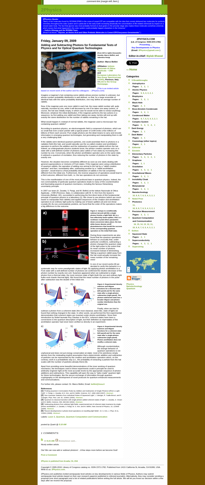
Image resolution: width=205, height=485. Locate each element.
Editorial (136, 147)
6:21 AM (50, 441)
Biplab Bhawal (154, 56)
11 (134, 205)
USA (76, 461)
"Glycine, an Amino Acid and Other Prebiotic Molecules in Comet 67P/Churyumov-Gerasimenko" (99, 32)
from (61, 461)
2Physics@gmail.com (149, 50)
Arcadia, (67, 461)
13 (145, 224)
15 (138, 224)
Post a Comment (49, 455)
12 (148, 224)
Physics (130, 284)
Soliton (135, 231)
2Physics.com (58, 469)
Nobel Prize (137, 199)
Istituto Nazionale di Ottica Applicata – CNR (106, 68)
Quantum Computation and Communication (86, 417)
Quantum (60, 417)
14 (141, 224)
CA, (72, 461)
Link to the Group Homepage (106, 83)
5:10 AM (62, 424)
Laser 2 (51, 417)
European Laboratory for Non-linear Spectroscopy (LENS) (109, 77)
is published (54, 461)
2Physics (51, 9)
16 (135, 224)
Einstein (136, 150)
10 (134, 195)
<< (131, 70)
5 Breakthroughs (140, 80)
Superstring (138, 246)
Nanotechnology (134, 286)
